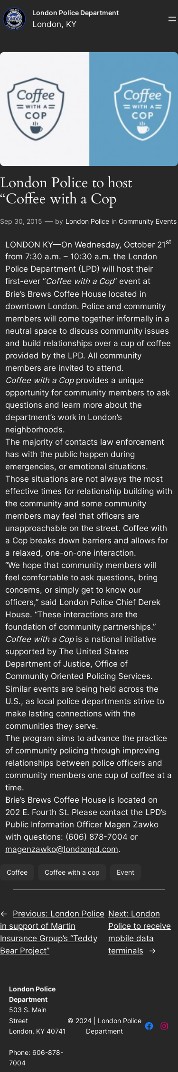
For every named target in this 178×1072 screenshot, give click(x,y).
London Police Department (75, 13)
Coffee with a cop (72, 872)
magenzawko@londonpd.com (61, 849)
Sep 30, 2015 (21, 221)
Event (125, 872)
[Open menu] (172, 19)
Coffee (17, 872)
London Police (87, 221)
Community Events (148, 221)
